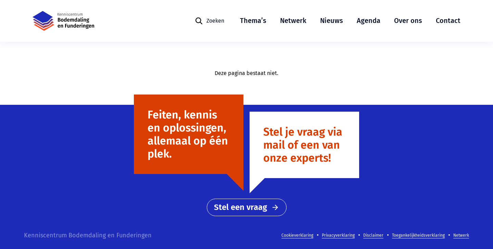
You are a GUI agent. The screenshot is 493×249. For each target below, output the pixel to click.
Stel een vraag (246, 207)
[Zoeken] (209, 20)
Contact (448, 20)
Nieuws (331, 20)
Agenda (368, 20)
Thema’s (253, 20)
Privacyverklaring (338, 235)
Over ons (408, 20)
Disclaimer (373, 235)
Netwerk (293, 20)
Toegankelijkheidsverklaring (418, 235)
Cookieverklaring (297, 235)
